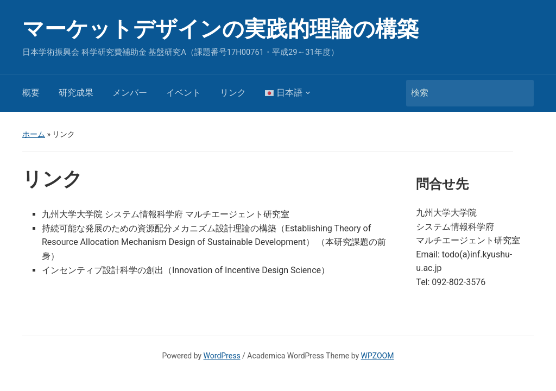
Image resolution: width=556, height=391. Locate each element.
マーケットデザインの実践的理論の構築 (220, 29)
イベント (183, 92)
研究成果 (76, 92)
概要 (31, 92)
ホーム (33, 134)
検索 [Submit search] (520, 93)
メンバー (129, 92)
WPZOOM (377, 355)
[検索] (460, 92)
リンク (233, 92)
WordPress (222, 355)
